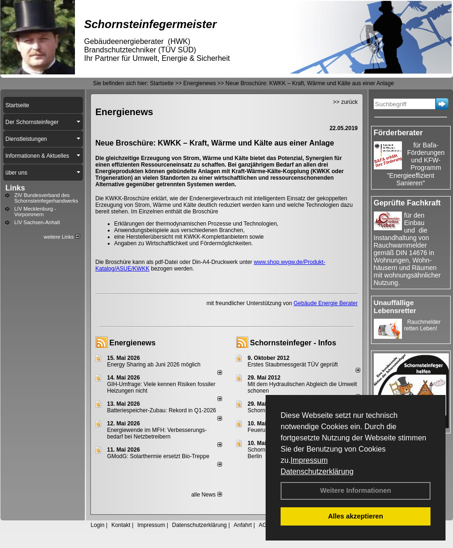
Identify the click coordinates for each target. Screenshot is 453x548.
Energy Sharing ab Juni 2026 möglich (154, 364)
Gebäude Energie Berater (326, 303)
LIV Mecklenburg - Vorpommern (35, 211)
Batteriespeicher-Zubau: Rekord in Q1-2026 (161, 410)
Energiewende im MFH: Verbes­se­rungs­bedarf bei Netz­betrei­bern (157, 433)
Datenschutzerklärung (317, 471)
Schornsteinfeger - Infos (293, 343)
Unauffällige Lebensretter (395, 306)
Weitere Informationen (355, 490)
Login (97, 525)
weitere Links (62, 237)
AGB (264, 525)
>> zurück (345, 102)
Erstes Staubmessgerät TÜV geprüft (293, 364)
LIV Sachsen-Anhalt (37, 222)
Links (15, 188)
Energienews (133, 343)
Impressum (308, 460)
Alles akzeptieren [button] (355, 516)
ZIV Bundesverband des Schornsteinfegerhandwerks (46, 198)
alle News (206, 494)
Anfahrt (243, 525)
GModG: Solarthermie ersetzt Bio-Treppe (158, 456)
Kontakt (121, 525)
